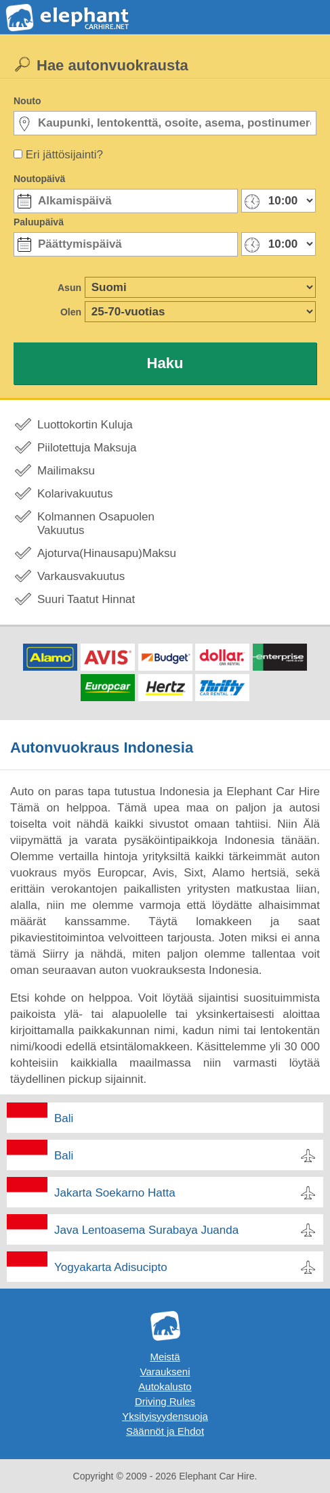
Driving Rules (165, 1401)
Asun (69, 287)
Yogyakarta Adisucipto (110, 1267)
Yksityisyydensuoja (165, 1416)
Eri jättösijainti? (64, 154)
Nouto (27, 100)
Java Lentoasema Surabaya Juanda (146, 1230)
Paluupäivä (39, 222)
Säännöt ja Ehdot (165, 1431)
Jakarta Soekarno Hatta (115, 1192)
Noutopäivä (39, 178)
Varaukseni (165, 1371)
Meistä (165, 1356)
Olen (70, 312)
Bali (63, 1118)
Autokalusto (164, 1386)
